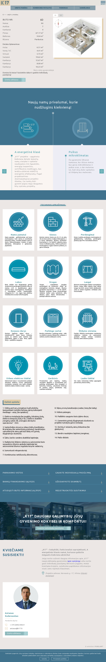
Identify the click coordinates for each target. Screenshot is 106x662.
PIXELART (99, 646)
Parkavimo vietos (26, 474)
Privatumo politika (59, 659)
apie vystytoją (74, 561)
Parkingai (63, 8)
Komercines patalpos (42, 8)
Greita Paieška (21, 8)
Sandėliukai (85, 8)
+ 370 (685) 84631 (17, 625)
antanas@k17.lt (16, 628)
